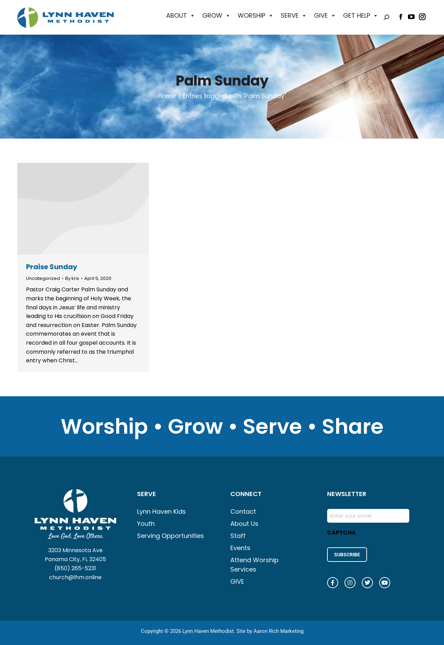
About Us (244, 523)
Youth (146, 523)
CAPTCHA (341, 533)
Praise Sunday (51, 267)
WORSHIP (256, 15)
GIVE (325, 15)
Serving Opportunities (170, 535)
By (72, 278)
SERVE (294, 15)
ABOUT (180, 15)
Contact (243, 511)
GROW (216, 15)
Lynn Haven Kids (161, 511)
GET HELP (360, 15)
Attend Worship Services (254, 565)
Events (240, 548)
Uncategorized (43, 278)
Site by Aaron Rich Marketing (270, 631)
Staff (238, 535)
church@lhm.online (75, 577)
